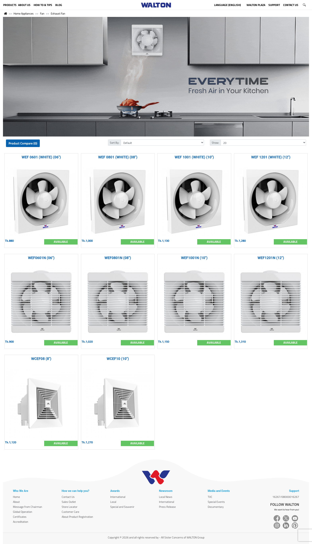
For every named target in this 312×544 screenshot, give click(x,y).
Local (113, 502)
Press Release (167, 507)
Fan (42, 13)
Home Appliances (24, 13)
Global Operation (22, 512)
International (117, 497)
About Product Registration (77, 517)
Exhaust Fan (58, 13)
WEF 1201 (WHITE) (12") (270, 157)
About (16, 502)
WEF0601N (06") (41, 258)
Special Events (216, 502)
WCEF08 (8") (41, 359)
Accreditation (20, 522)
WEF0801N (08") (117, 258)
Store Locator (69, 507)
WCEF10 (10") (118, 359)
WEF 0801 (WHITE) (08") (117, 157)
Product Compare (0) (23, 143)
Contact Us (68, 497)
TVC (210, 497)
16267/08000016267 (285, 497)
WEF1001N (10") (194, 258)
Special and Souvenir (122, 507)
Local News (165, 497)
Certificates (19, 517)
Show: (215, 142)
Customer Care (70, 512)
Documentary (216, 507)
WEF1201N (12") (270, 258)
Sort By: (114, 142)
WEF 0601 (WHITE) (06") (41, 157)
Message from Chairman (27, 507)
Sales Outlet (69, 502)
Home (16, 497)
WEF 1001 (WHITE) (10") (194, 157)
